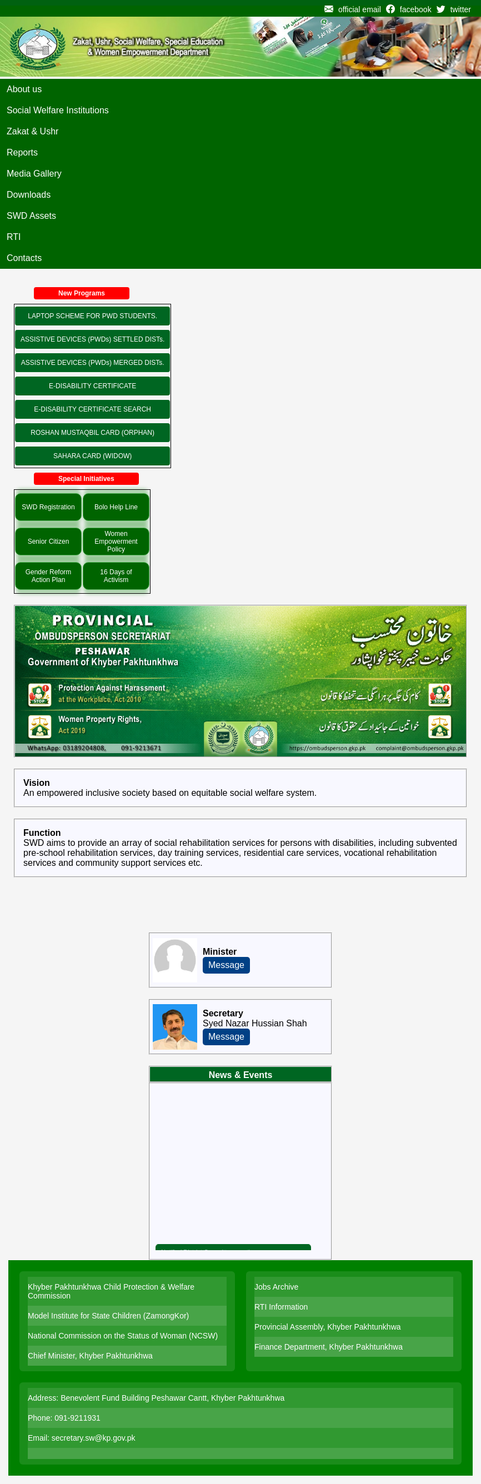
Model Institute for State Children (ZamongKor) (108, 1315)
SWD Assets (31, 215)
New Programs (81, 293)
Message (226, 965)
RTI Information (281, 1306)
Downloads (29, 194)
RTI (14, 237)
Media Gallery (34, 173)
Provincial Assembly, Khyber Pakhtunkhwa (327, 1326)
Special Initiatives (86, 479)
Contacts (24, 258)
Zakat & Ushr (32, 131)
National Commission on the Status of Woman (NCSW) (123, 1335)
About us (24, 89)
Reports (22, 152)
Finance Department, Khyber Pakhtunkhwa (328, 1346)
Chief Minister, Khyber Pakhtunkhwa (90, 1355)
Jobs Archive (276, 1286)
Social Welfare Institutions (58, 110)
